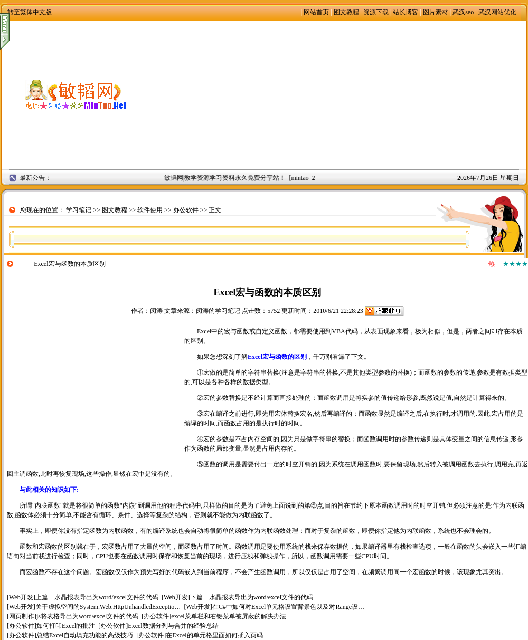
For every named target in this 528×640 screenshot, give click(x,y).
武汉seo (463, 12)
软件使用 (150, 210)
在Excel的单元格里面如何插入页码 (214, 635)
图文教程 (346, 12)
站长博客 (405, 12)
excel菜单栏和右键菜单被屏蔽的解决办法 (228, 616)
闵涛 (156, 310)
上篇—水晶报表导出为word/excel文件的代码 (96, 597)
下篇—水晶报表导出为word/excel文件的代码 (251, 597)
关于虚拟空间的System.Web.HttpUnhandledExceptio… (108, 606)
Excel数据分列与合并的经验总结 (173, 625)
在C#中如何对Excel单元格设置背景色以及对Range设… (288, 606)
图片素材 (435, 12)
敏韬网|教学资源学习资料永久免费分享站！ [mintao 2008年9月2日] (259, 178)
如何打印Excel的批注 (65, 625)
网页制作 (21, 616)
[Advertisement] (338, 95)
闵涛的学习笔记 (218, 310)
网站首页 (316, 12)
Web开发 (21, 597)
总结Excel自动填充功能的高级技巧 (84, 635)
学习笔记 (78, 210)
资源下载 (376, 12)
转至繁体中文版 (29, 12)
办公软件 (186, 210)
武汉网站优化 (497, 12)
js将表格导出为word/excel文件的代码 (87, 616)
